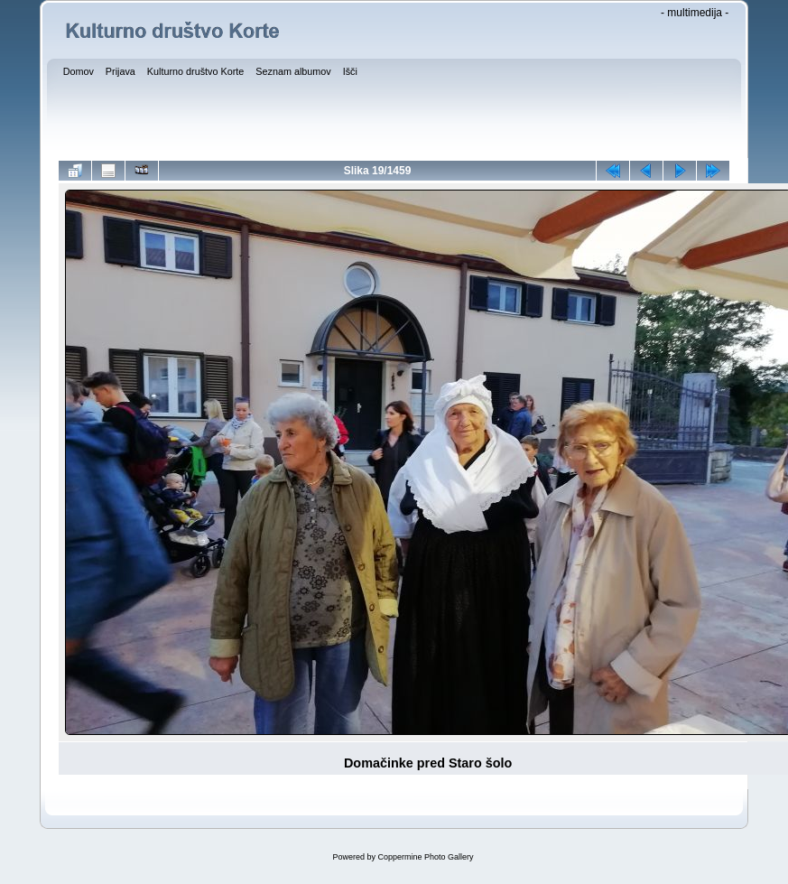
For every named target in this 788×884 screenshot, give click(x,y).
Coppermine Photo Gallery (425, 856)
